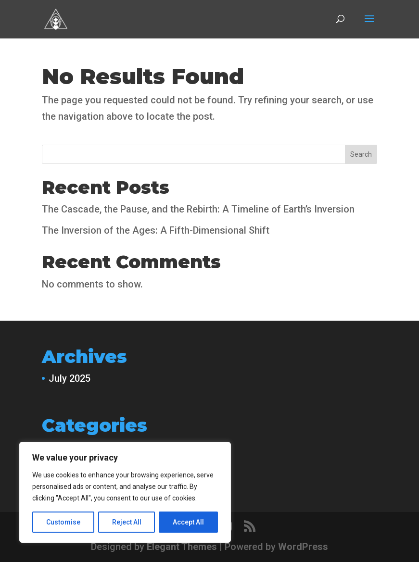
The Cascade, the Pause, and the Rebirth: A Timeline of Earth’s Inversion (198, 209)
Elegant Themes (182, 546)
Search (361, 154)
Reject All (126, 522)
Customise (63, 522)
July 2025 (69, 378)
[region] (125, 492)
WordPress (303, 546)
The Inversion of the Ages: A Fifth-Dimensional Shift (155, 230)
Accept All (188, 522)
